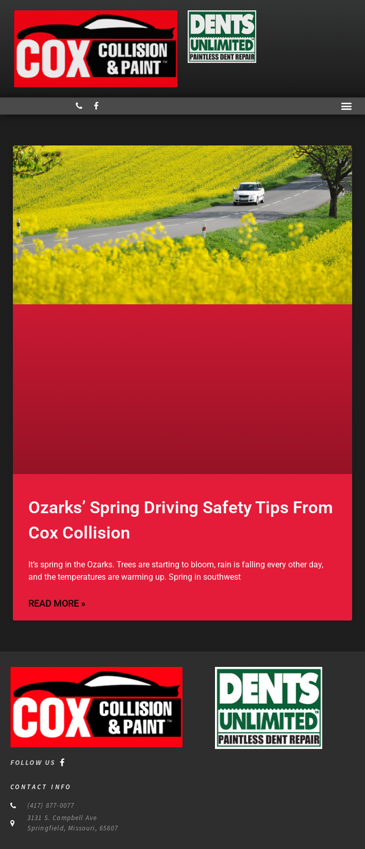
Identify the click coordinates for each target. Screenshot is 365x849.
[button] (346, 106)
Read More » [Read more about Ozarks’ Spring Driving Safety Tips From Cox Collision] (57, 603)
